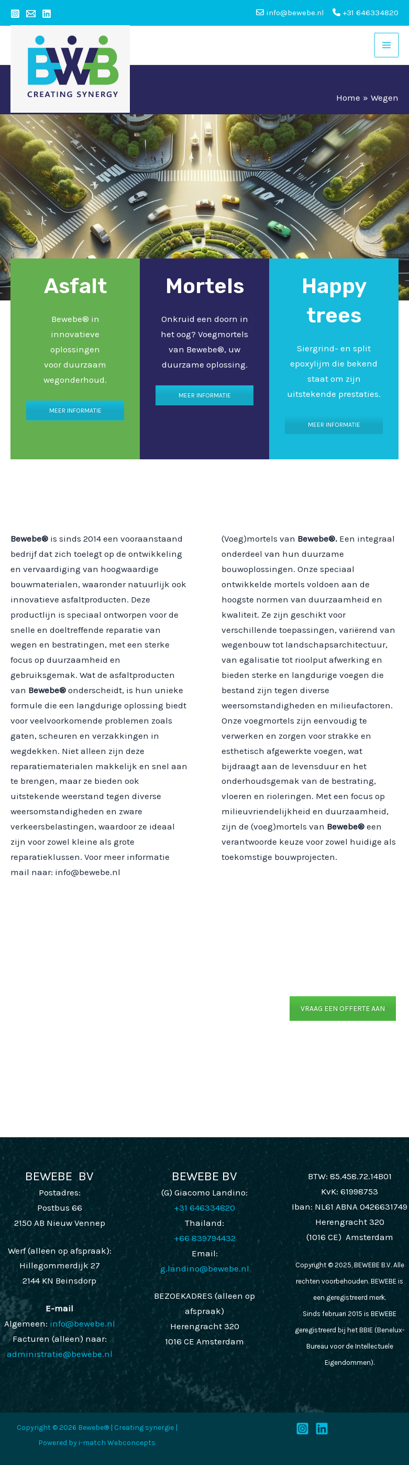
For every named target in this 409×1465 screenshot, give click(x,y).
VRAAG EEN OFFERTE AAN (343, 1008)
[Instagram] (15, 13)
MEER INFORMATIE (75, 410)
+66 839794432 (205, 1238)
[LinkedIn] (321, 1428)
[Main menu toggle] (386, 45)
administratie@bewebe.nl (60, 1354)
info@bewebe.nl (82, 1323)
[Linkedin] (46, 13)
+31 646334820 (366, 12)
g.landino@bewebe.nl (204, 1268)
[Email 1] (31, 13)
